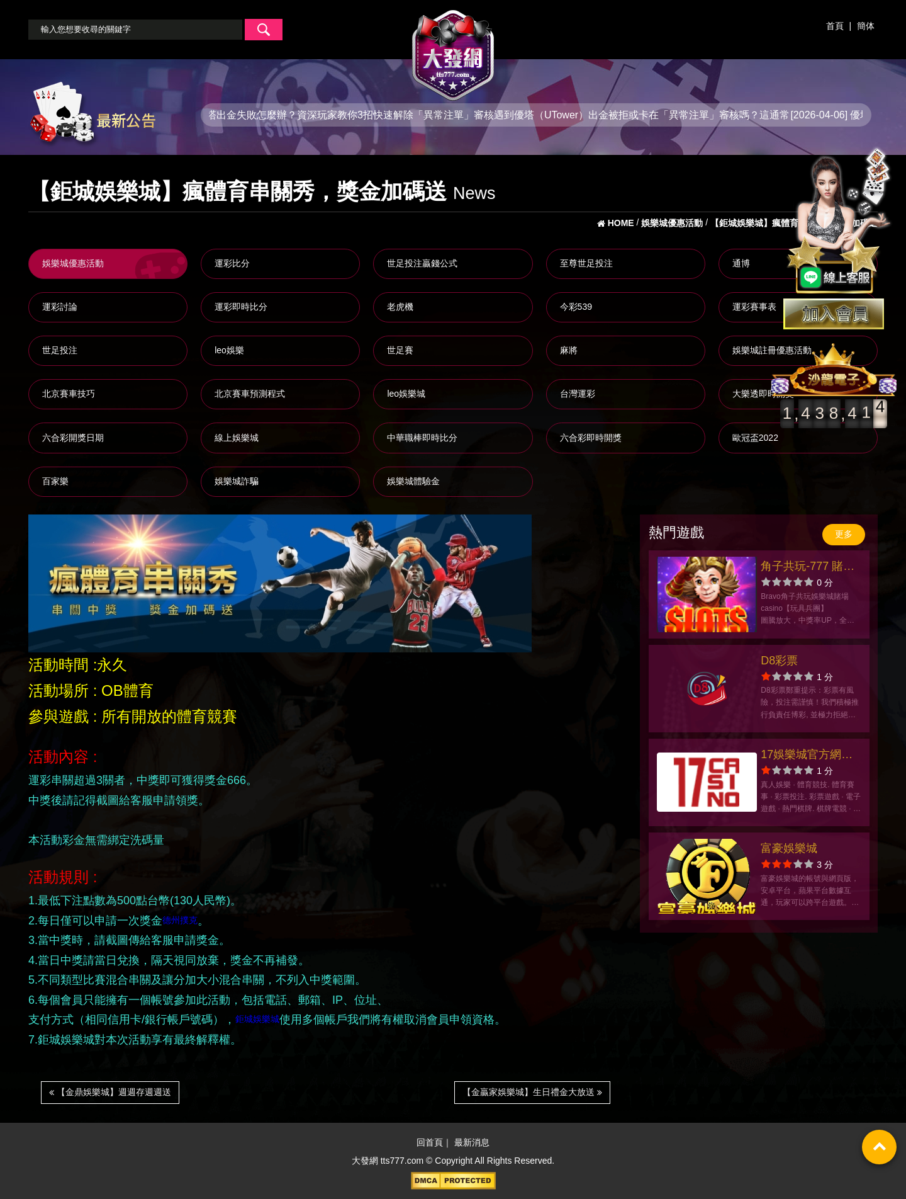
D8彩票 (779, 660)
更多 (844, 534)
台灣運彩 (577, 394)
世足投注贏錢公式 (422, 263)
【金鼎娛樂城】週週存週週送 (110, 1092)
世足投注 (59, 350)
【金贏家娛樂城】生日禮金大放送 (532, 1092)
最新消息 (471, 1142)
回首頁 (430, 1142)
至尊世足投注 (586, 263)
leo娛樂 (229, 350)
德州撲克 (180, 919)
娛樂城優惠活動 (73, 263)
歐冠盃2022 (755, 438)
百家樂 (55, 481)
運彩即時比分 (241, 307)
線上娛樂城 (237, 438)
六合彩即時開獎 (591, 438)
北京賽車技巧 (68, 394)
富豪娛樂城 (789, 848)
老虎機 (400, 307)
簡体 (866, 26)
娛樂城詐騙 (237, 481)
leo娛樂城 (406, 394)
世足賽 (400, 350)
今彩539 (576, 307)
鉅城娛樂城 (257, 1019)
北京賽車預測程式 (250, 394)
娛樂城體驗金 (413, 481)
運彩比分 (232, 263)
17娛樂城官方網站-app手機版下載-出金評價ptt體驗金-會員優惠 (808, 756)
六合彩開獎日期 (73, 438)
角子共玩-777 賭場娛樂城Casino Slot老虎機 (807, 568)
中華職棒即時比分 (422, 438)
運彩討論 (59, 307)
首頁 (835, 26)
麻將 (569, 350)
